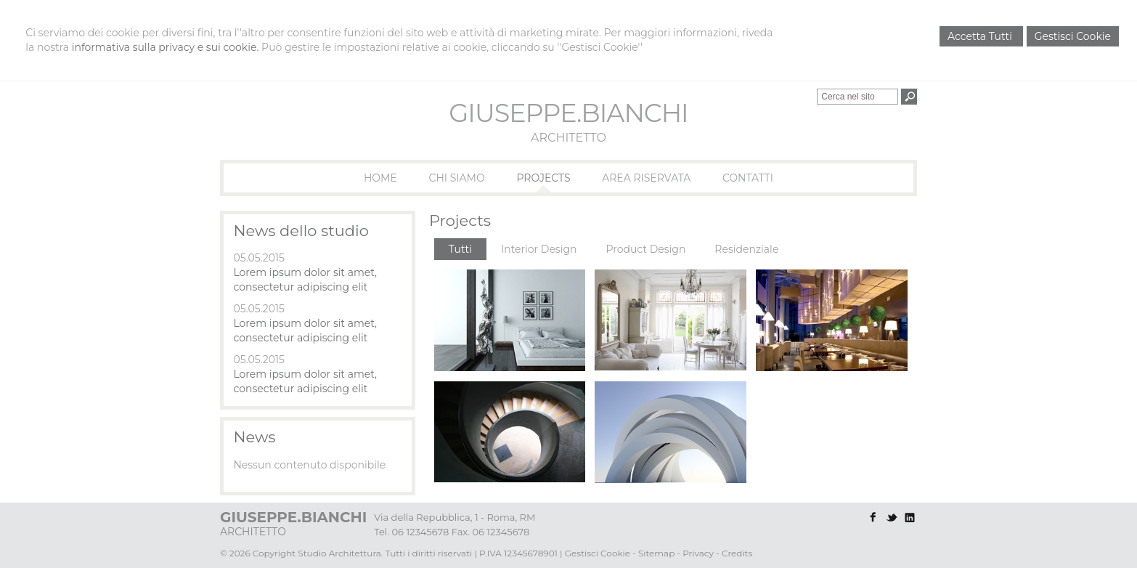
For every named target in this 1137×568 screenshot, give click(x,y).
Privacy (698, 553)
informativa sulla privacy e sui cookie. (165, 47)
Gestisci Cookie (1073, 36)
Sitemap (656, 553)
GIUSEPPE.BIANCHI (568, 113)
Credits (737, 553)
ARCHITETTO (568, 138)
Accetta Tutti (981, 36)
